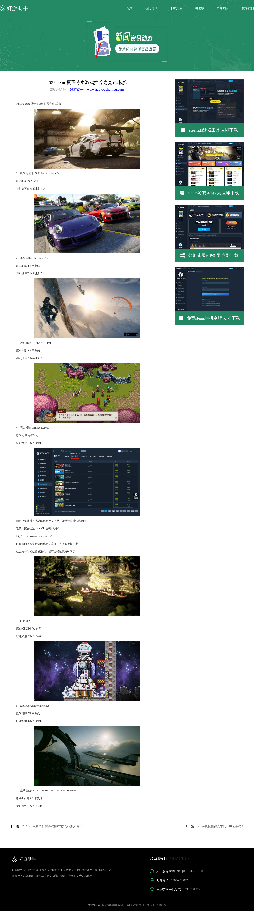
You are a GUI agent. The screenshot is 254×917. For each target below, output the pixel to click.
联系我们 (248, 8)
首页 (129, 8)
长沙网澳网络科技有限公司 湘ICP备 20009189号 (133, 905)
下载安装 (176, 8)
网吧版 (199, 8)
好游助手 (77, 89)
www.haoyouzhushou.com (105, 89)
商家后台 (223, 8)
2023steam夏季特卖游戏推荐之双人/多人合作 (52, 826)
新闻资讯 (151, 8)
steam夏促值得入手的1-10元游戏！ (220, 826)
